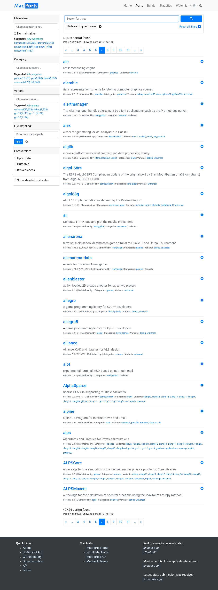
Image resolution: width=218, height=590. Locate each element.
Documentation (33, 561)
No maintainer (25, 33)
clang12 (165, 396)
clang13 (174, 396)
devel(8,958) (50, 78)
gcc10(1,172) (21, 113)
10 (120, 50)
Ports (139, 5)
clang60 (85, 448)
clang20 (67, 401)
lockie (99, 333)
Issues (27, 570)
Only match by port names (80, 26)
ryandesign (117, 247)
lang (129, 183)
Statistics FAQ (32, 552)
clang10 (147, 396)
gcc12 (102, 401)
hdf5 (153, 94)
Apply (19, 141)
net (119, 226)
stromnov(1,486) (43, 46)
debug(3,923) (41, 109)
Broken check (24, 170)
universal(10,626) (23, 109)
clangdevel (121, 448)
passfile (135, 422)
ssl (156, 422)
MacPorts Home (97, 548)
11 (128, 50)
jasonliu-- (99, 94)
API (25, 565)
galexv (97, 474)
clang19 (85, 478)
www (123, 226)
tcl (160, 422)
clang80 (102, 448)
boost (147, 94)
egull (94, 499)
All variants (33, 105)
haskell (117, 136)
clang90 (76, 401)
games (139, 247)
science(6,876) (22, 82)
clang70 (93, 448)
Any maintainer (35, 39)
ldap (152, 422)
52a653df (149, 552)
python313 (177, 94)
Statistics (165, 5)
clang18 (67, 448)
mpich (133, 401)
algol (134, 183)
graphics (114, 72)
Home (128, 5)
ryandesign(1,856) (23, 46)
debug (140, 94)
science (119, 354)
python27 (166, 94)
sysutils (122, 115)
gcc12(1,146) (21, 117)
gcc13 (110, 401)
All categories (34, 74)
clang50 (76, 448)
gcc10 (88, 401)
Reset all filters (190, 26)
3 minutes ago (152, 579)
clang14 (182, 396)
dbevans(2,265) (45, 42)
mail (109, 375)
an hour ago (151, 565)
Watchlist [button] (182, 5)
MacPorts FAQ (96, 557)
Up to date (22, 158)
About (27, 548)
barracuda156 (106, 183)
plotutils (156, 205)
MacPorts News (97, 561)
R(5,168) (35, 82)
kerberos (144, 422)
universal (133, 72)
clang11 (156, 396)
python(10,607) (22, 78)
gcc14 (117, 401)
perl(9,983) (37, 78)
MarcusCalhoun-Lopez (106, 158)
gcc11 (95, 401)
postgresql (166, 205)
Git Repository (32, 557)
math (133, 158)
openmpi (141, 401)
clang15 (191, 396)
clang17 (198, 444)
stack (135, 136)
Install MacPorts (97, 552)
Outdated (21, 164)
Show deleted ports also (31, 180)
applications (172, 448)
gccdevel (160, 448)
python (114, 375)
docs (158, 94)
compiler (140, 205)
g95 (82, 401)
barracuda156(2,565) (25, 42)
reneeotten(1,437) (23, 50)
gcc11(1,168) (36, 113)
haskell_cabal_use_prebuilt (152, 136)
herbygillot (100, 115)
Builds (151, 5)
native (148, 205)
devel (111, 136)
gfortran (125, 401)
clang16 (189, 444)
